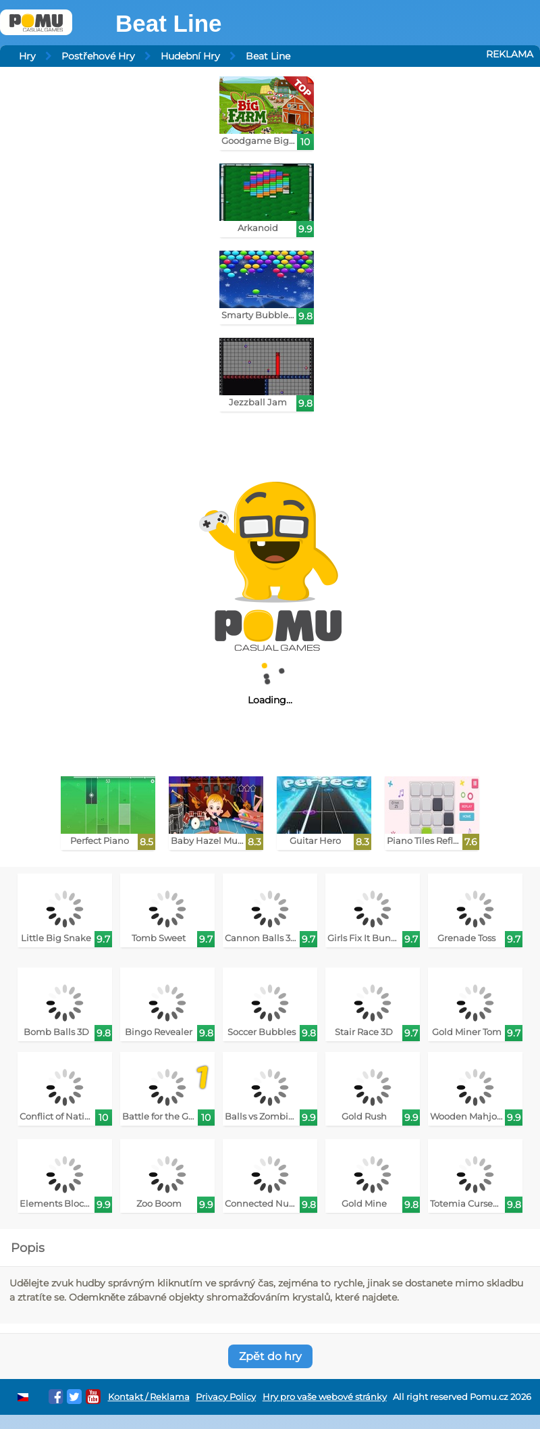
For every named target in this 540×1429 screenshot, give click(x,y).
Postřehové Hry (98, 56)
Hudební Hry (190, 56)
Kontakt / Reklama (149, 1397)
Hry (27, 56)
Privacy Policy (226, 1397)
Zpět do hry (270, 1356)
